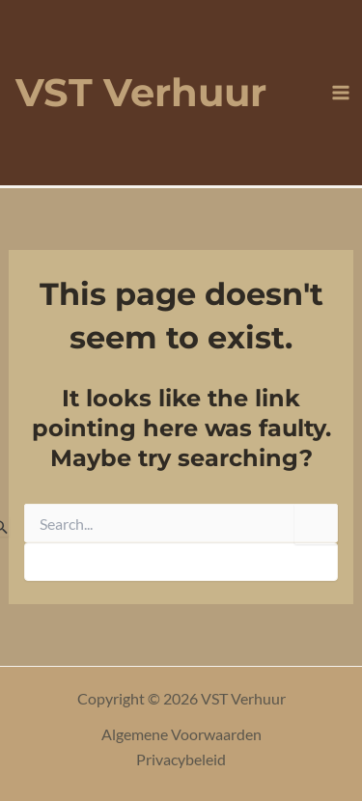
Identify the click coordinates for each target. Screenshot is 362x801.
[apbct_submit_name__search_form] (316, 524)
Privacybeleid (181, 759)
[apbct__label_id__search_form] (181, 561)
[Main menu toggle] (341, 92)
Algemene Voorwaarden (181, 734)
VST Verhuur (140, 92)
